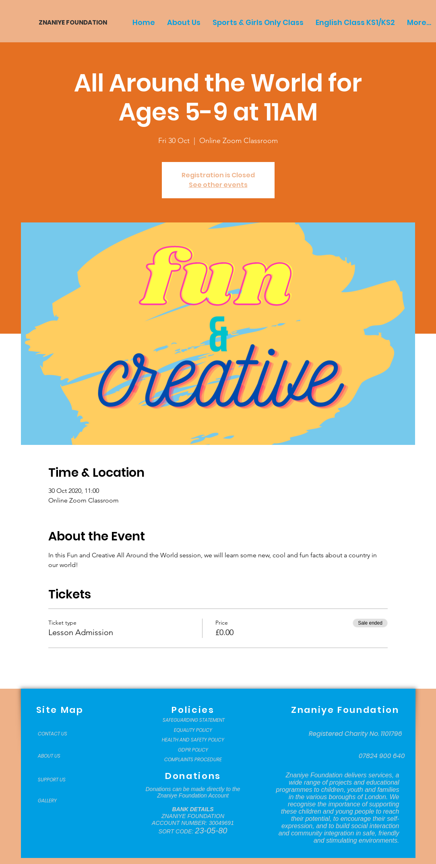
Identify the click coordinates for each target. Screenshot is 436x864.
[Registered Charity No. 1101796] (355, 734)
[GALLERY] (58, 801)
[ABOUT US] (58, 756)
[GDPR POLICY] (193, 750)
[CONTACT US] (58, 734)
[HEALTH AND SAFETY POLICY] (193, 740)
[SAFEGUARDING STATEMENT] (193, 720)
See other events (218, 184)
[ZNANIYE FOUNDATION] (70, 22)
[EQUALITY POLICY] (193, 730)
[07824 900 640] (382, 756)
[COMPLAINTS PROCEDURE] (193, 760)
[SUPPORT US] (58, 780)
